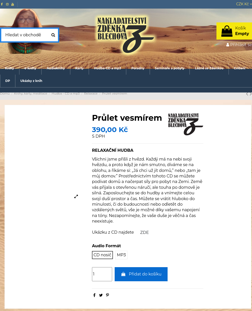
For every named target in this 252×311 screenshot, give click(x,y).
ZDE (144, 232)
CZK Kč (244, 4)
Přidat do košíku (141, 274)
